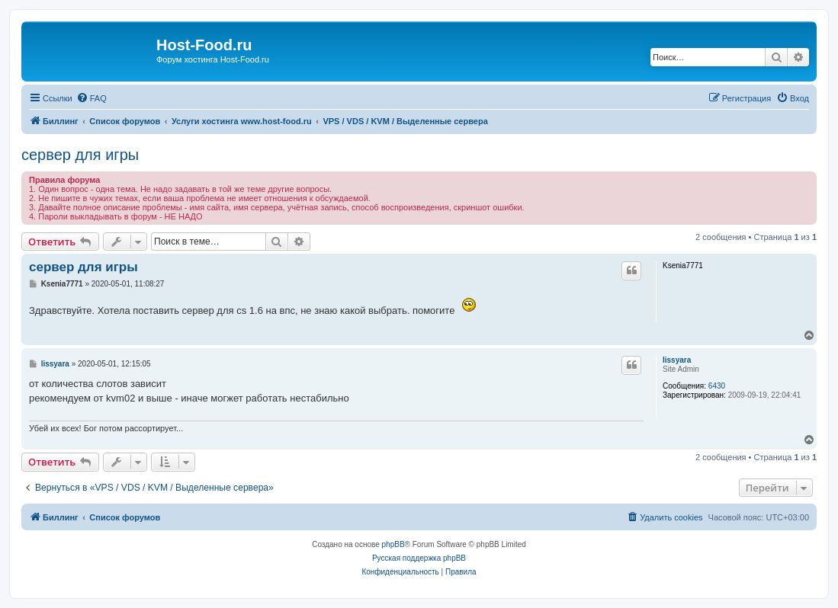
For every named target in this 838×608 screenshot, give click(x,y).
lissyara (677, 360)
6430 (716, 386)
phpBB (393, 544)
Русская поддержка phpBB (419, 558)
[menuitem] (91, 98)
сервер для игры (80, 154)
